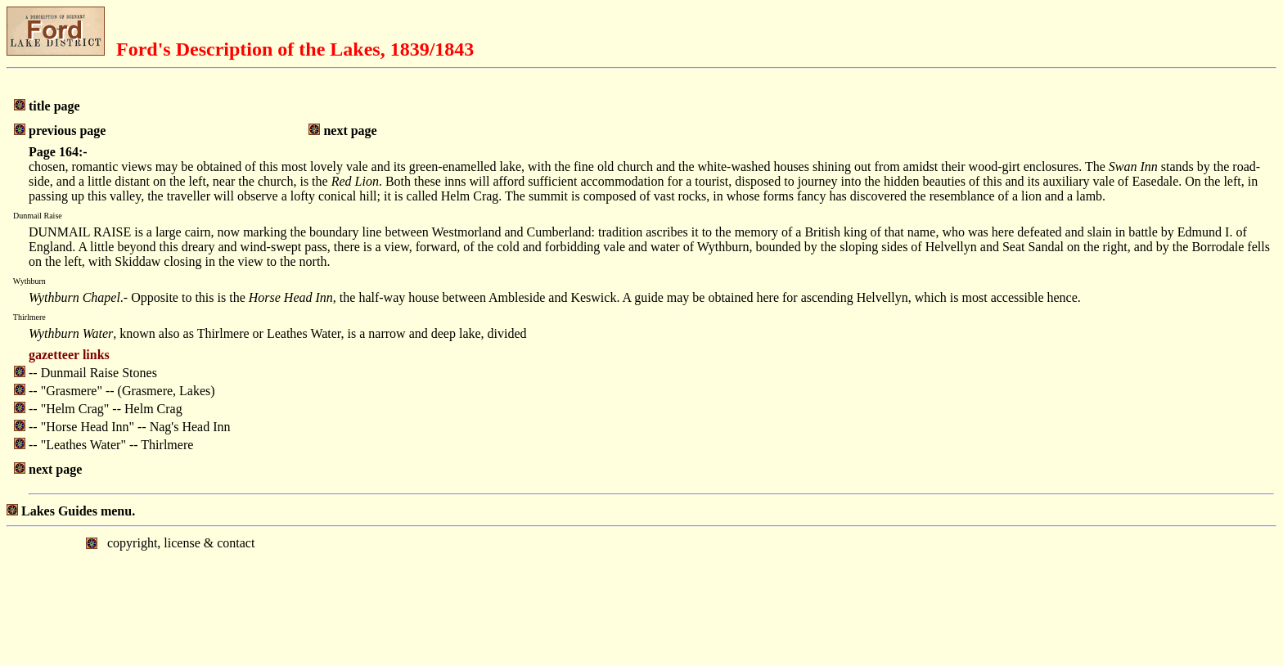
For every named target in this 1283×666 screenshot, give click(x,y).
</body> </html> (641, 594)
